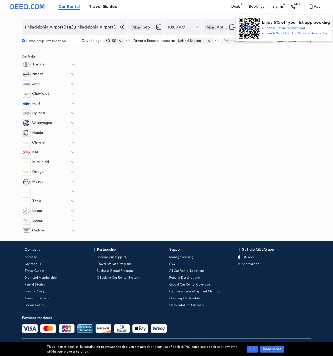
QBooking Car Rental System (118, 277)
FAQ (172, 263)
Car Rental (69, 6)
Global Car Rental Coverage (189, 284)
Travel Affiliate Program (114, 263)
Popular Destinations (184, 277)
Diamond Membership (40, 277)
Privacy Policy (34, 291)
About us (31, 257)
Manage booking (181, 257)
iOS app (248, 257)
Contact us (32, 263)
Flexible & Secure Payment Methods (195, 291)
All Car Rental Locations (187, 270)
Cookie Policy (34, 305)
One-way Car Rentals (184, 298)
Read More (272, 349)
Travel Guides (103, 6)
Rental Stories (34, 284)
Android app (250, 263)
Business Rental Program (115, 270)
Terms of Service (36, 298)
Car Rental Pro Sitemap (186, 305)
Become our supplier (111, 257)
